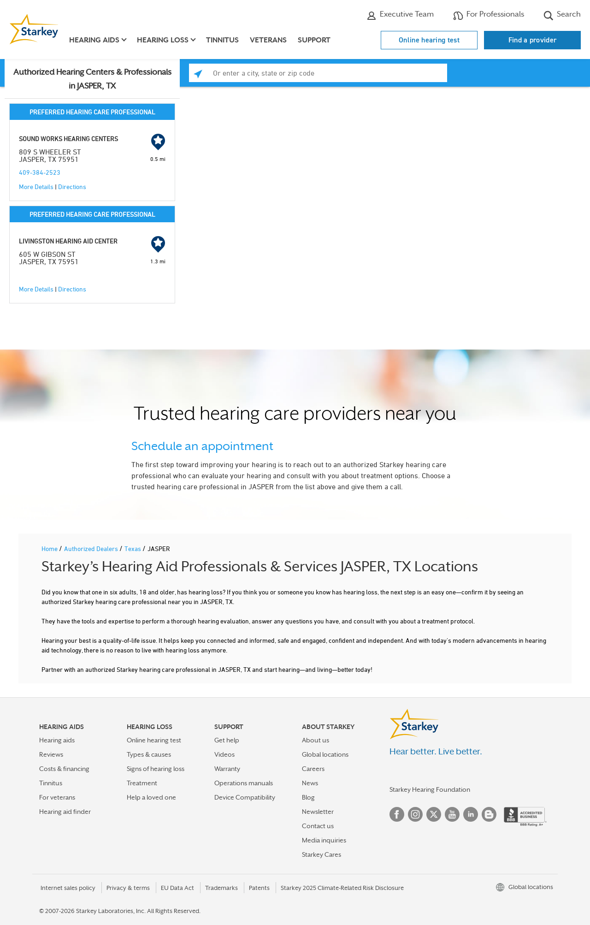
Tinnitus (222, 40)
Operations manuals (243, 783)
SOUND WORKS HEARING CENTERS (68, 138)
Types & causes (149, 754)
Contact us (318, 826)
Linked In (470, 814)
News (310, 783)
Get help (226, 740)
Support (314, 40)
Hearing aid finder (65, 811)
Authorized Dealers (91, 548)
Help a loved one (151, 797)
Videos (224, 754)
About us (315, 740)
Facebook (396, 814)
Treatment (142, 783)
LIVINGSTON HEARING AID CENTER (68, 241)
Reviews (51, 754)
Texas (133, 548)
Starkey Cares (321, 854)
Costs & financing (64, 768)
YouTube (452, 814)
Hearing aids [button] (94, 40)
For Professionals (488, 15)
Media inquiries (324, 840)
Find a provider (532, 40)
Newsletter (318, 811)
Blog (308, 797)
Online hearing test (429, 40)
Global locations (325, 754)
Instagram (415, 814)
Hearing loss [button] (163, 40)
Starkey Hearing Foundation (429, 789)
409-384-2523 (39, 172)
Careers (313, 768)
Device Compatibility (244, 797)
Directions (72, 186)
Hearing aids (57, 740)
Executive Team (400, 15)
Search (562, 15)
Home (50, 548)
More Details (36, 186)
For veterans (57, 797)
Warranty (227, 768)
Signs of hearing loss (155, 768)
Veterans (268, 40)
